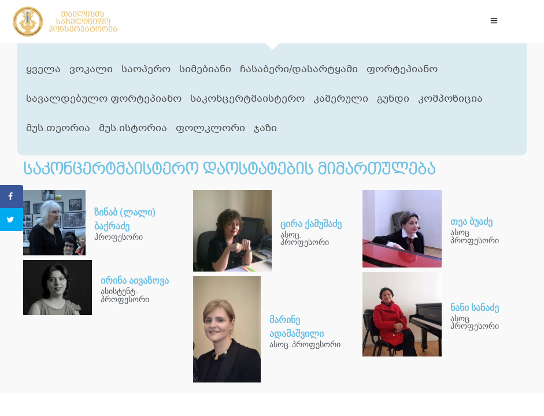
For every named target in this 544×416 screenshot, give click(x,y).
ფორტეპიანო (402, 69)
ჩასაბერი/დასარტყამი (299, 69)
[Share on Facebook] (11, 196)
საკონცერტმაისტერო (247, 99)
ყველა (43, 69)
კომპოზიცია (450, 99)
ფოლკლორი (210, 128)
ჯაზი (265, 128)
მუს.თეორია (58, 128)
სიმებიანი (205, 69)
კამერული (340, 99)
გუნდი (393, 99)
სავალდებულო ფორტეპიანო (104, 99)
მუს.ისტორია (133, 128)
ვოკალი (91, 69)
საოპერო (146, 69)
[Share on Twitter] (11, 219)
